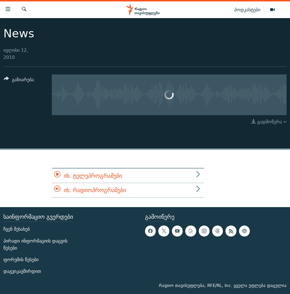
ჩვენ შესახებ (16, 229)
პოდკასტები (247, 10)
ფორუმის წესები (21, 259)
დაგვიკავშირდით (22, 271)
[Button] (19, 80)
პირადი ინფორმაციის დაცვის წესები (35, 244)
